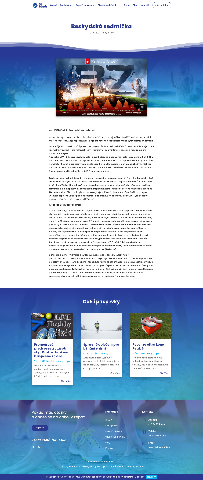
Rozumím (151, 476)
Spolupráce (66, 5)
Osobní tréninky (83, 5)
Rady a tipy (108, 32)
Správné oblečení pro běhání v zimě (101, 346)
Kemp (127, 5)
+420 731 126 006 (157, 435)
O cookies (139, 476)
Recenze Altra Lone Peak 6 (148, 346)
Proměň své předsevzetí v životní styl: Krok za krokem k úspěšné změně (51, 350)
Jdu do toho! (162, 5)
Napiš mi (39, 427)
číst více (66, 380)
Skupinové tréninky (108, 5)
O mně (53, 5)
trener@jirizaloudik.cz (159, 447)
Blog (135, 5)
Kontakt (145, 5)
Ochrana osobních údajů (101, 461)
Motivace (52, 361)
